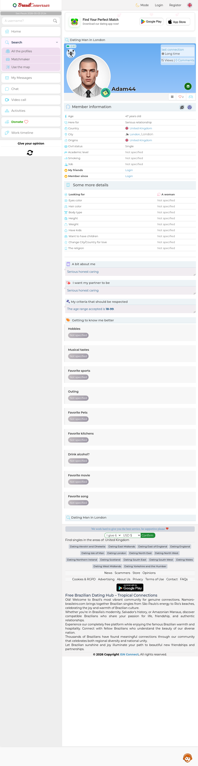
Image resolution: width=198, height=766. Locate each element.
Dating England (180, 656)
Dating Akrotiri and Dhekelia (87, 656)
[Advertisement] (130, 21)
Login (159, 5)
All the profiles (19, 51)
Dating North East (140, 662)
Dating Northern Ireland (82, 669)
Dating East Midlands (121, 656)
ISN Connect (129, 764)
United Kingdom (141, 128)
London (135, 134)
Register (175, 5)
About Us (123, 689)
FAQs (184, 689)
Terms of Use (154, 689)
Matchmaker (18, 59)
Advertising (106, 689)
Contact (172, 689)
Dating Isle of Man (92, 662)
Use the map (18, 67)
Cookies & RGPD (84, 689)
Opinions (149, 682)
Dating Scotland (110, 669)
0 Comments (185, 60)
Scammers (122, 682)
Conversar (31, 5)
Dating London (116, 662)
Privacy (138, 689)
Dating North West (166, 662)
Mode (142, 5)
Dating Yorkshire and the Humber (145, 675)
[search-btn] (55, 20)
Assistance (187, 758)
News (108, 682)
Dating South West (161, 669)
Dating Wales (184, 669)
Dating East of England (152, 656)
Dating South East (135, 669)
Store (136, 682)
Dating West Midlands (107, 675)
